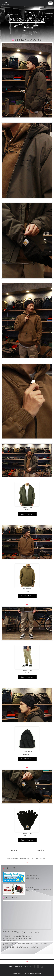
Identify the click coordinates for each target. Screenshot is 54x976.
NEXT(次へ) (40, 850)
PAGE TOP (18, 966)
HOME (11, 966)
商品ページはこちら (27, 514)
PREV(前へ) (13, 850)
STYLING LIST (27, 966)
